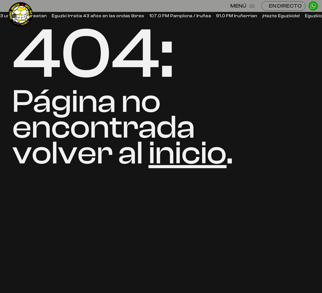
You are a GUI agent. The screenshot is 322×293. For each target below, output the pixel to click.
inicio (187, 153)
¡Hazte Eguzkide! (281, 16)
